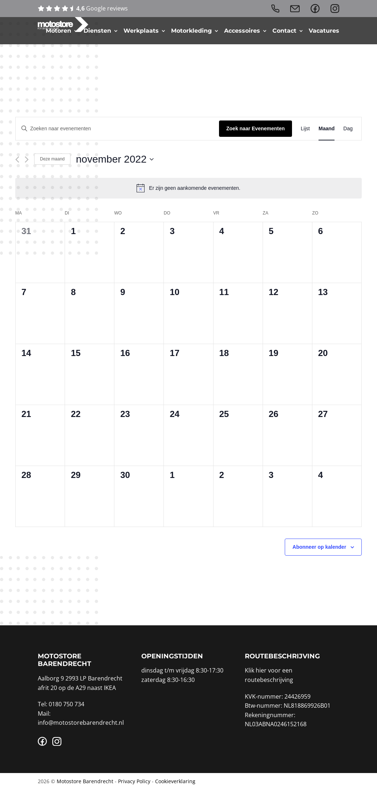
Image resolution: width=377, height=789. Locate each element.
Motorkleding (191, 30)
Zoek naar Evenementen (255, 128)
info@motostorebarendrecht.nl (81, 723)
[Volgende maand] (27, 159)
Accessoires (242, 30)
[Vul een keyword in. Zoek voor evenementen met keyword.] (117, 128)
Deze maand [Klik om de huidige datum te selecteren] (52, 159)
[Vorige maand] (17, 159)
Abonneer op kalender (319, 547)
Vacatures (324, 30)
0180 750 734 (66, 704)
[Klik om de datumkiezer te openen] (115, 159)
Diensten (97, 30)
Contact (284, 30)
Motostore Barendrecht (85, 781)
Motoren (58, 30)
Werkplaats (141, 30)
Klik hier (256, 670)
